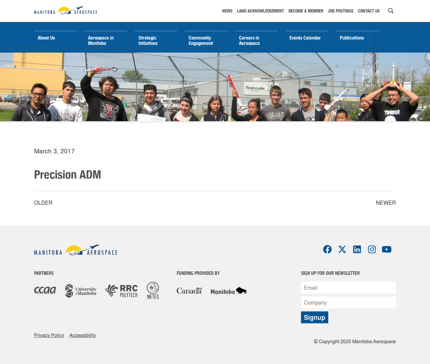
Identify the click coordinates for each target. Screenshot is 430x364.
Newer (386, 203)
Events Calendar (305, 37)
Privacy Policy (49, 335)
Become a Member (306, 11)
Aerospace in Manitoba (101, 40)
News (227, 11)
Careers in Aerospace (249, 40)
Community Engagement (201, 40)
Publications (352, 37)
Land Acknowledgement (260, 11)
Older (43, 203)
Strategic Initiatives (147, 40)
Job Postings (340, 11)
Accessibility (82, 335)
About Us (46, 37)
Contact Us (369, 11)
